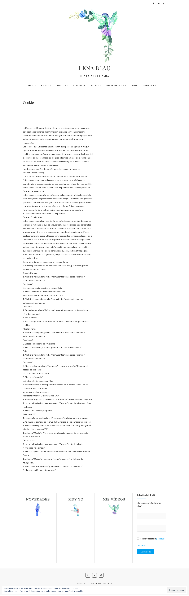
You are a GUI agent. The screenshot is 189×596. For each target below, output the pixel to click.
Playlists (79, 86)
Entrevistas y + (116, 86)
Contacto (149, 86)
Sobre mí (46, 86)
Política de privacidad (101, 584)
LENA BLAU (94, 68)
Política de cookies (76, 591)
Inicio (32, 86)
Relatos (96, 86)
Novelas (62, 86)
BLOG (135, 86)
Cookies (81, 584)
